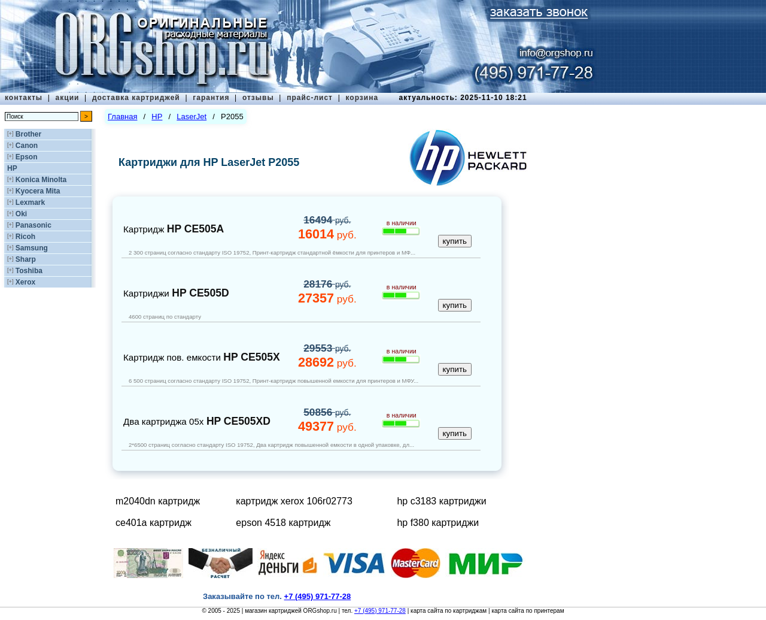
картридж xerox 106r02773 (294, 501)
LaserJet (191, 116)
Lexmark (30, 202)
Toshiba (29, 271)
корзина (361, 97)
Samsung (32, 248)
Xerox (25, 282)
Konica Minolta (41, 180)
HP (12, 168)
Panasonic (33, 225)
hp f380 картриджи (438, 523)
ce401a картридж (153, 523)
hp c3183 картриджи (441, 501)
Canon (27, 145)
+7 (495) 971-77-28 (380, 610)
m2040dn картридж (157, 501)
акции (68, 97)
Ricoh (25, 236)
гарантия (211, 97)
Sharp (26, 259)
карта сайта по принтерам (527, 610)
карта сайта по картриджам (449, 610)
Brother (28, 134)
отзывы (258, 97)
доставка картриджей (136, 97)
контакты (23, 97)
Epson (27, 157)
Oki (21, 214)
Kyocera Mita (38, 191)
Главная (122, 116)
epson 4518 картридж (283, 523)
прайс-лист (310, 97)
